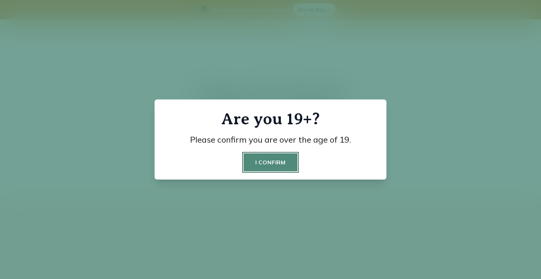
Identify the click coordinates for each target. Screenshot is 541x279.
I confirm (270, 162)
